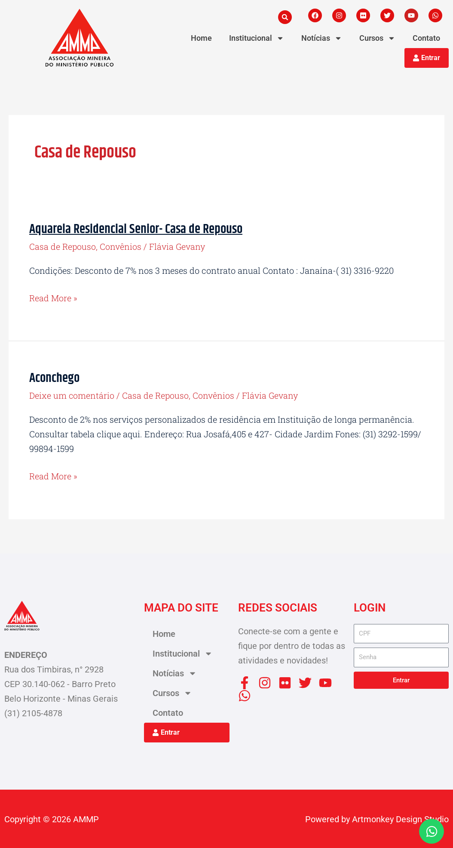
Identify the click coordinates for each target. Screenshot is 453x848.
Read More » (53, 298)
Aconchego (54, 378)
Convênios (121, 246)
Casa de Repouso (62, 246)
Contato (426, 37)
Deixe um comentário (72, 394)
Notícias (321, 38)
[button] (285, 17)
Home (201, 37)
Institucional (256, 38)
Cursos (377, 38)
